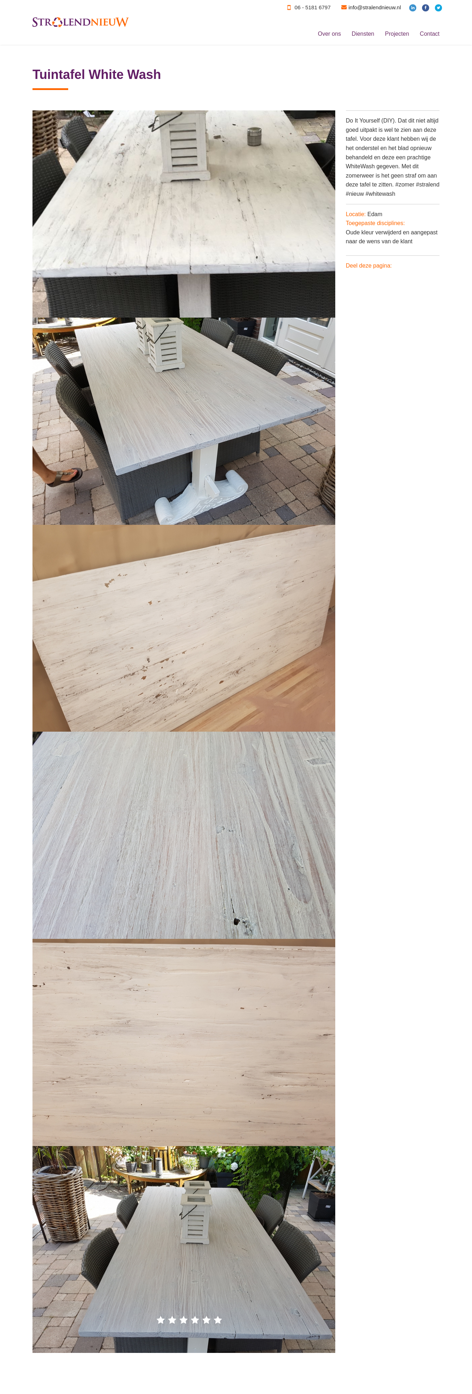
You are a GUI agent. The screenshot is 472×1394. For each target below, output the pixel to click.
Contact (430, 34)
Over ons (329, 34)
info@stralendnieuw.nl (374, 7)
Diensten (363, 34)
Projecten (397, 34)
